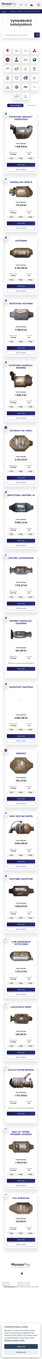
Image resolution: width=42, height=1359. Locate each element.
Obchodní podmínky (6, 1283)
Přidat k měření (21, 170)
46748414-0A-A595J (21, 430)
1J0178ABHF (21, 240)
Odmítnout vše (21, 1352)
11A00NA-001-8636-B (21, 182)
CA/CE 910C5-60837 (21, 1007)
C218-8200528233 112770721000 (21, 943)
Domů (4, 11)
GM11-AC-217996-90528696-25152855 (21, 1133)
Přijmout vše (21, 1346)
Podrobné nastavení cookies (14, 1340)
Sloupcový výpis (15, 105)
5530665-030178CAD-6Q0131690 (21, 622)
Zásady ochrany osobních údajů (23, 1283)
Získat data (21, 165)
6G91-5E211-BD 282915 (21, 816)
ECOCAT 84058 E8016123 (21, 1069)
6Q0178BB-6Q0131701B (21, 879)
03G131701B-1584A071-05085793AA (21, 118)
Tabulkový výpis (32, 105)
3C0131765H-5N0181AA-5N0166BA (21, 366)
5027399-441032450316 (21, 558)
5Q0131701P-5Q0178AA (21, 687)
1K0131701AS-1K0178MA (21, 303)
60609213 (21, 753)
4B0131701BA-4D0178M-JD (21, 495)
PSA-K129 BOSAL (21, 1198)
